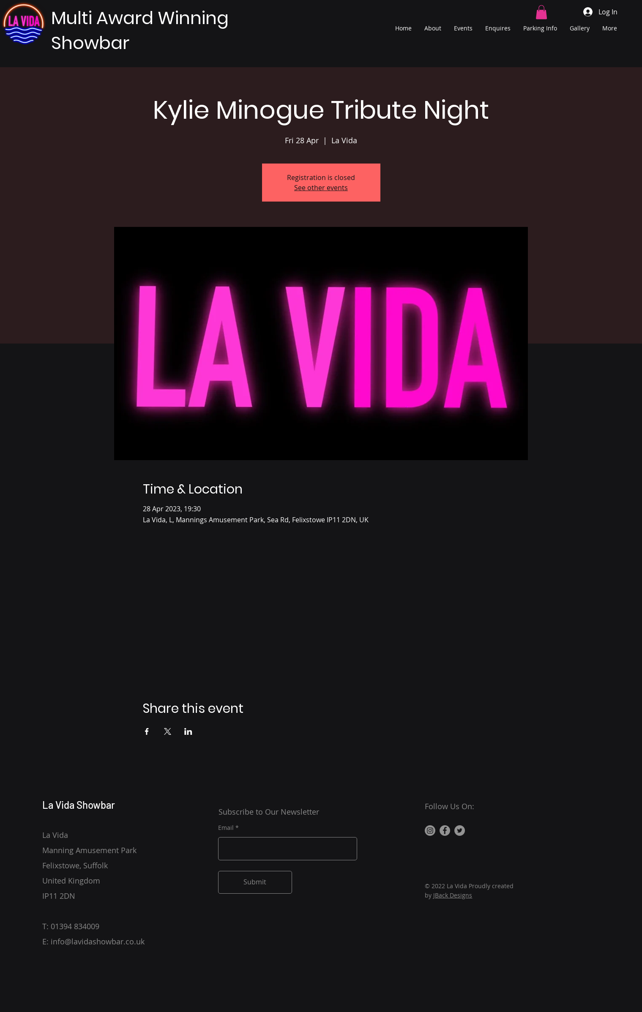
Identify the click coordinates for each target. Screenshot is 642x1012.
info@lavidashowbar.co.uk (98, 941)
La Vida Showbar (78, 805)
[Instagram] (430, 830)
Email (226, 828)
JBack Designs (452, 895)
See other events (321, 187)
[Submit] (255, 882)
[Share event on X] (168, 731)
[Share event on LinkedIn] (188, 731)
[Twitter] (459, 830)
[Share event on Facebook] (147, 731)
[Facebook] (445, 830)
